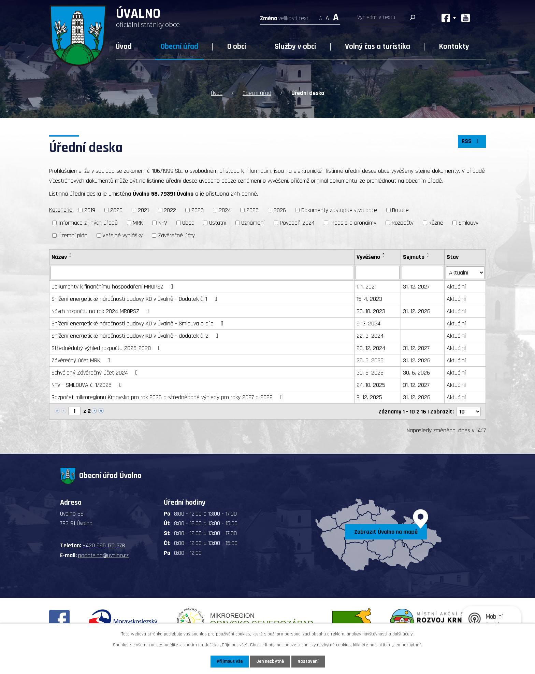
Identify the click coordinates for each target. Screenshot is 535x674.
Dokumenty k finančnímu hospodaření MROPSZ (114, 286)
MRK (138, 222)
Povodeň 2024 (297, 222)
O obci (236, 47)
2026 (280, 210)
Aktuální (456, 286)
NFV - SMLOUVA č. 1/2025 (88, 385)
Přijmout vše (229, 661)
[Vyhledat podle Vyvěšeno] (378, 272)
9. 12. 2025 (369, 397)
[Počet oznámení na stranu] (468, 411)
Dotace (400, 210)
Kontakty (454, 47)
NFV (162, 222)
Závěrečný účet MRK (82, 360)
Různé (436, 222)
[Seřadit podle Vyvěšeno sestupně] (384, 256)
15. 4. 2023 (369, 299)
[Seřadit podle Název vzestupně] (70, 253)
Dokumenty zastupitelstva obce (339, 210)
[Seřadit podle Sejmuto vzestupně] (428, 253)
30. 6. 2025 (370, 372)
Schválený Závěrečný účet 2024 (96, 372)
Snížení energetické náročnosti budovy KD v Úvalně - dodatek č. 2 (136, 335)
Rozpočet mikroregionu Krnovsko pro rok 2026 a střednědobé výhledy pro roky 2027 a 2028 (168, 397)
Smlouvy (468, 222)
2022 (170, 210)
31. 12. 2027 (416, 286)
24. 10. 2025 (371, 385)
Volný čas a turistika (377, 47)
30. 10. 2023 (371, 311)
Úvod (124, 47)
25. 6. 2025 (370, 360)
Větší (336, 16)
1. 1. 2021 (366, 286)
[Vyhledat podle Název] (201, 272)
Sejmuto (413, 257)
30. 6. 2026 (416, 372)
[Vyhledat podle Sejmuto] (422, 272)
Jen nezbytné (270, 661)
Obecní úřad (179, 47)
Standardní (327, 16)
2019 (89, 210)
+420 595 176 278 (104, 545)
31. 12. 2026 (416, 311)
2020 (116, 210)
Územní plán (72, 235)
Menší (320, 16)
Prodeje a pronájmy (353, 222)
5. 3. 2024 (368, 323)
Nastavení (308, 661)
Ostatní (217, 222)
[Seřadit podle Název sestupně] (70, 256)
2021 (143, 210)
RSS (471, 141)
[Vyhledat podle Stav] (465, 272)
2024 (225, 210)
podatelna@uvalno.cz (103, 555)
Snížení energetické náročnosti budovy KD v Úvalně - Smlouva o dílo (139, 323)
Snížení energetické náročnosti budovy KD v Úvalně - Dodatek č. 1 (136, 299)
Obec (188, 222)
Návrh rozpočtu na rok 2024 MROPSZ (102, 311)
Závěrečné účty (176, 235)
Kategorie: (61, 210)
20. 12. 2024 (371, 348)
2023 (197, 210)
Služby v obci (295, 47)
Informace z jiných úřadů (88, 222)
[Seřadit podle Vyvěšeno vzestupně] (384, 253)
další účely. (403, 634)
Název (59, 257)
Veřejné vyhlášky (122, 235)
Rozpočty (403, 222)
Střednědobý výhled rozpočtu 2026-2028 (107, 348)
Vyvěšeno (368, 257)
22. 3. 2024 (370, 335)
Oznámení (252, 222)
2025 (252, 210)
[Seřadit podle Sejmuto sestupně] (428, 256)
